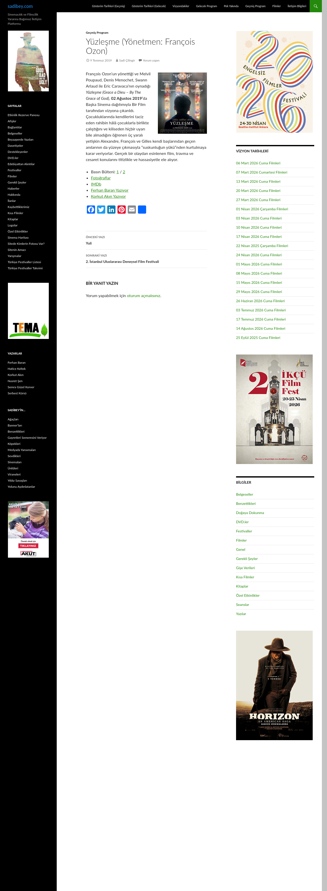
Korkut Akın (16, 375)
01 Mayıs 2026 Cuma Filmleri (259, 264)
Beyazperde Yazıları (20, 139)
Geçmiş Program (255, 6)
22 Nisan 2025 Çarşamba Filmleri (262, 245)
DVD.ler (242, 522)
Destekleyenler (18, 152)
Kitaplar (242, 586)
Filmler (276, 6)
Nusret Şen (15, 381)
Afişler (12, 121)
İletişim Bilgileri (297, 6)
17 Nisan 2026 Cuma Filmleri (259, 236)
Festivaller (244, 531)
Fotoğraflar (101, 177)
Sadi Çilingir (127, 60)
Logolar (13, 225)
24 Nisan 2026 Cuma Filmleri (259, 255)
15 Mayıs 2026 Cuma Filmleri (259, 282)
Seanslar (242, 604)
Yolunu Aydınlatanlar (21, 487)
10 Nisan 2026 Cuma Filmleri (259, 227)
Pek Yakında (231, 6)
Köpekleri (14, 444)
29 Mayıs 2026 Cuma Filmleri (259, 291)
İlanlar (12, 201)
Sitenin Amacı (17, 250)
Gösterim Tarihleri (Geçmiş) (108, 6)
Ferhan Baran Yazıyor (110, 190)
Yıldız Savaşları (17, 480)
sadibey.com (20, 6)
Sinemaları (14, 462)
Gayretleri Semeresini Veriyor (27, 438)
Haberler (13, 188)
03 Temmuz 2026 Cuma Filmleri (261, 310)
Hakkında (14, 195)
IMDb (96, 183)
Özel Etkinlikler (248, 595)
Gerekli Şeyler (247, 558)
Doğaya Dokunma (250, 512)
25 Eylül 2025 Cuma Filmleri (258, 337)
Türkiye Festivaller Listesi (24, 262)
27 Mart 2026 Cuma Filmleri (258, 200)
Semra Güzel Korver (21, 387)
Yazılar (241, 614)
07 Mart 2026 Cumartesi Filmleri (261, 172)
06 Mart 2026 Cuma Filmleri (258, 163)
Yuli (146, 239)
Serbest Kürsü (17, 393)
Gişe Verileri (245, 568)
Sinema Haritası (18, 237)
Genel (240, 549)
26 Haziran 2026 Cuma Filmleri (260, 301)
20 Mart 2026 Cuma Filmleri (258, 190)
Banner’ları (15, 425)
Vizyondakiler (180, 6)
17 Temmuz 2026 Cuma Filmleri (261, 319)
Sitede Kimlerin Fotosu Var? (26, 244)
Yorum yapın (151, 60)
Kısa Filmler (245, 577)
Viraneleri (14, 474)
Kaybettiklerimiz (18, 207)
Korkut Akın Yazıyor (108, 196)
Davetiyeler (15, 146)
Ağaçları (13, 419)
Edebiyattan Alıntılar (21, 164)
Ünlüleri (13, 468)
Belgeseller (244, 494)
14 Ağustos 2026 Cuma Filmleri (260, 328)
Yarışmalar (14, 256)
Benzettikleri (246, 503)
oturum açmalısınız (143, 295)
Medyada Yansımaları (22, 450)
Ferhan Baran (17, 362)
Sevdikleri (14, 456)
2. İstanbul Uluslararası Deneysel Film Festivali (146, 258)
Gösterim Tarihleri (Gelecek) (149, 6)
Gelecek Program (206, 6)
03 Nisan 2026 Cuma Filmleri (259, 218)
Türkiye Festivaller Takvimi (25, 268)
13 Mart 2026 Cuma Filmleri (258, 181)
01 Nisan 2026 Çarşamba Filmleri (262, 209)
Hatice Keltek (17, 369)
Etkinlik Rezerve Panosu (24, 115)
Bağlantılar (15, 127)
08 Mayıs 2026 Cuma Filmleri (259, 273)
